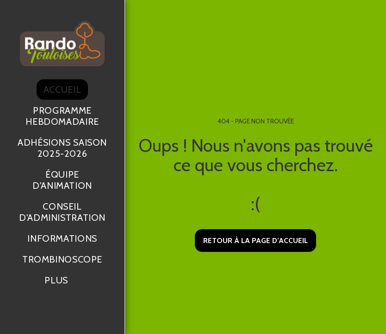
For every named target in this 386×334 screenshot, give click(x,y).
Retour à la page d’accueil (255, 240)
